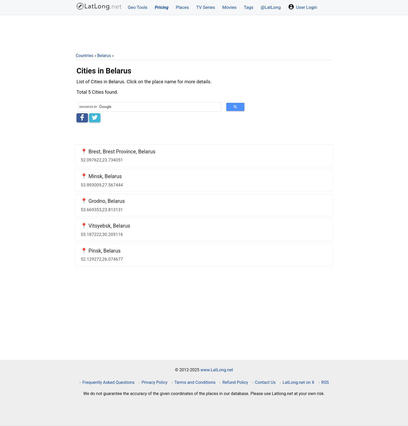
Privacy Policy (155, 382)
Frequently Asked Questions (108, 382)
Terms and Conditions (194, 382)
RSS (325, 382)
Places (182, 7)
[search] (147, 106)
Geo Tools (138, 7)
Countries (84, 55)
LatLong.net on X (298, 382)
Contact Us (265, 382)
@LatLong (271, 7)
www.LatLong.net (216, 369)
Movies (229, 7)
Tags (248, 7)
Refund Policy (235, 382)
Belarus (104, 55)
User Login (302, 7)
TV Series (205, 7)
